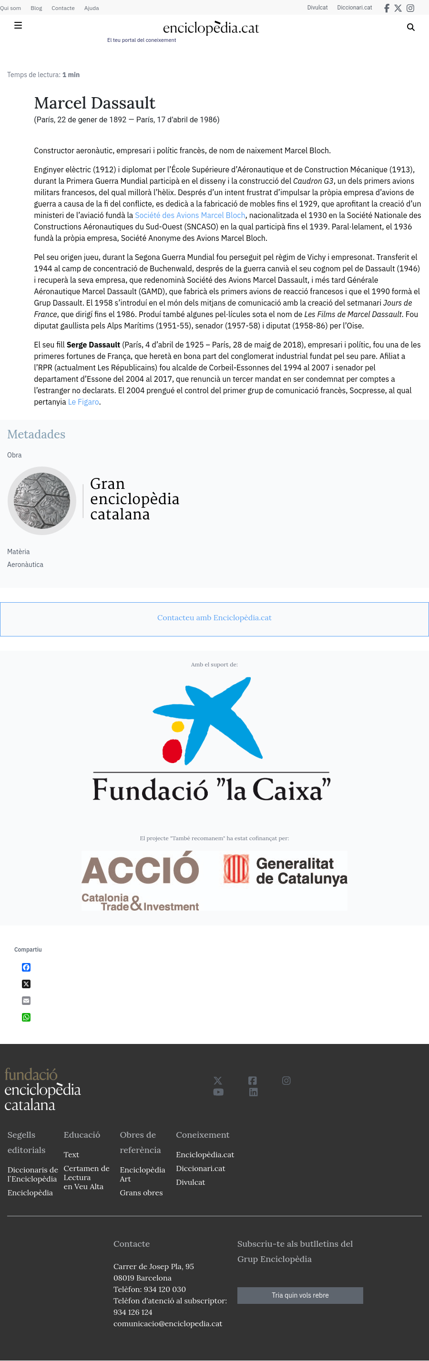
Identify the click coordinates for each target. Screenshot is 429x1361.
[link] (214, 617)
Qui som (10, 7)
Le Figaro (83, 402)
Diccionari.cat (354, 7)
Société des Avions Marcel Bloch (190, 215)
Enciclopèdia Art (142, 1174)
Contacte (62, 7)
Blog (36, 7)
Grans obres (141, 1192)
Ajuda (91, 7)
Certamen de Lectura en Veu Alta (87, 1177)
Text (72, 1154)
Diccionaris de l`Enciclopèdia (33, 1174)
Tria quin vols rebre (300, 1295)
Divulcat (317, 7)
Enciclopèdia (30, 1192)
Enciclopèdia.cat (205, 1154)
